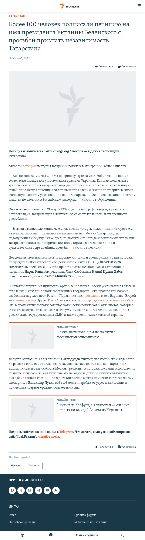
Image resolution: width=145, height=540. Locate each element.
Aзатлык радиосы (87, 535)
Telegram (66, 432)
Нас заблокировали (22, 522)
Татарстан (17, 16)
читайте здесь (48, 437)
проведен (90, 296)
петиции (29, 166)
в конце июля (23, 300)
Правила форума (85, 515)
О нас (12, 515)
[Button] (104, 67)
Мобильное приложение (90, 522)
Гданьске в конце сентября (112, 300)
